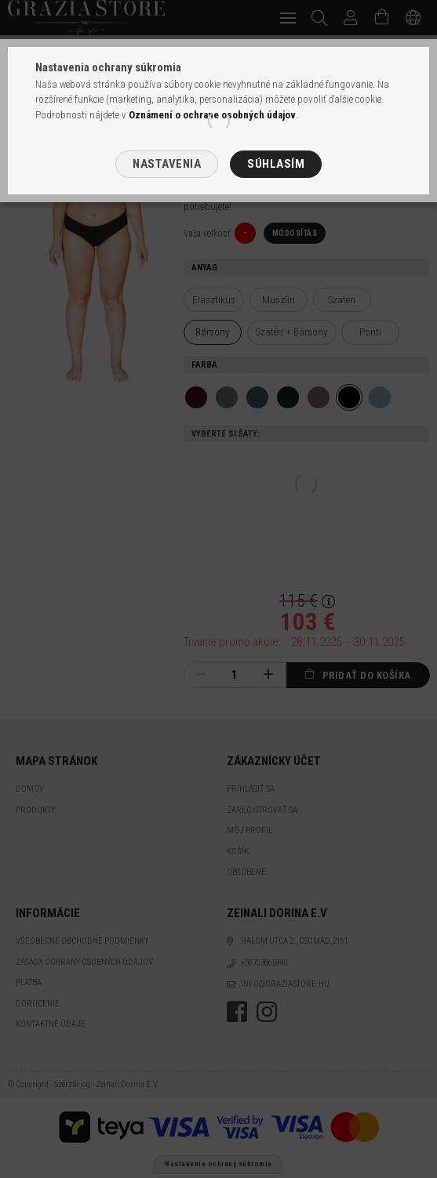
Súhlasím (275, 164)
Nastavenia (167, 164)
